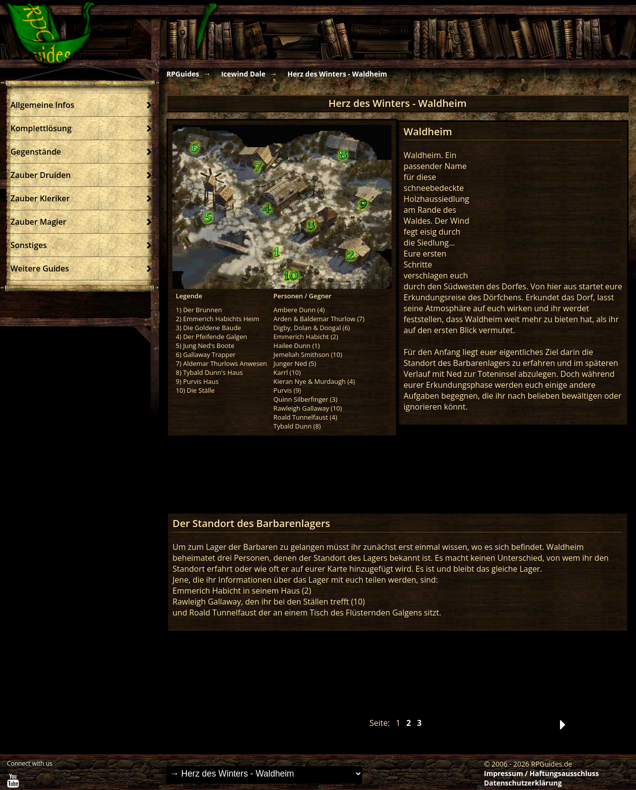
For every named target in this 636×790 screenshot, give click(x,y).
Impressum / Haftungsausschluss (541, 773)
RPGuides (182, 74)
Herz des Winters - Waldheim (337, 74)
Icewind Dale (243, 74)
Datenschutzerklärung (523, 783)
